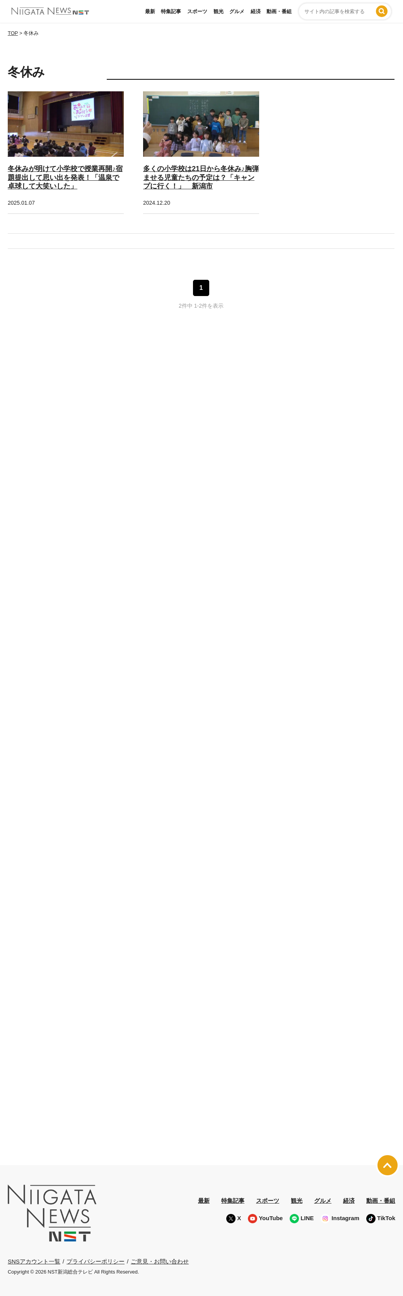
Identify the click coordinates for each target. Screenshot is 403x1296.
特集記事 (171, 11)
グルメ (236, 11)
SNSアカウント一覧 (34, 1261)
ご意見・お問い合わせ (160, 1261)
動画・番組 (279, 11)
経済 (256, 11)
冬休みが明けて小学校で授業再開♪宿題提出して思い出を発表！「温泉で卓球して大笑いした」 (65, 177)
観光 (218, 11)
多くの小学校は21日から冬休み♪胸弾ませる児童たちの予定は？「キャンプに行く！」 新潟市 (201, 177)
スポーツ (197, 11)
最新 (150, 11)
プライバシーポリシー (96, 1261)
